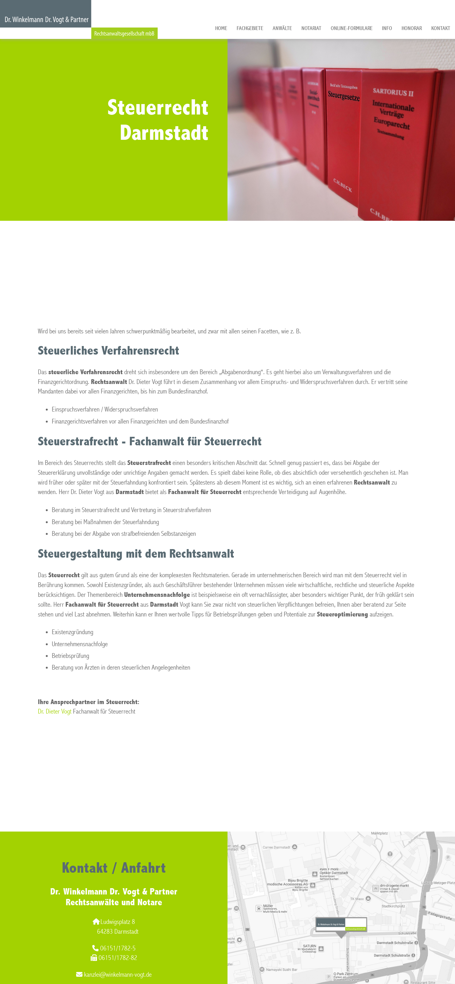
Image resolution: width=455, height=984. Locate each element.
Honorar (412, 28)
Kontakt (440, 28)
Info (387, 28)
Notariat (311, 28)
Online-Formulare (352, 28)
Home (221, 28)
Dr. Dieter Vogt (54, 711)
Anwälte (282, 28)
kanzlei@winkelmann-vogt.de (114, 975)
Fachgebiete (250, 28)
